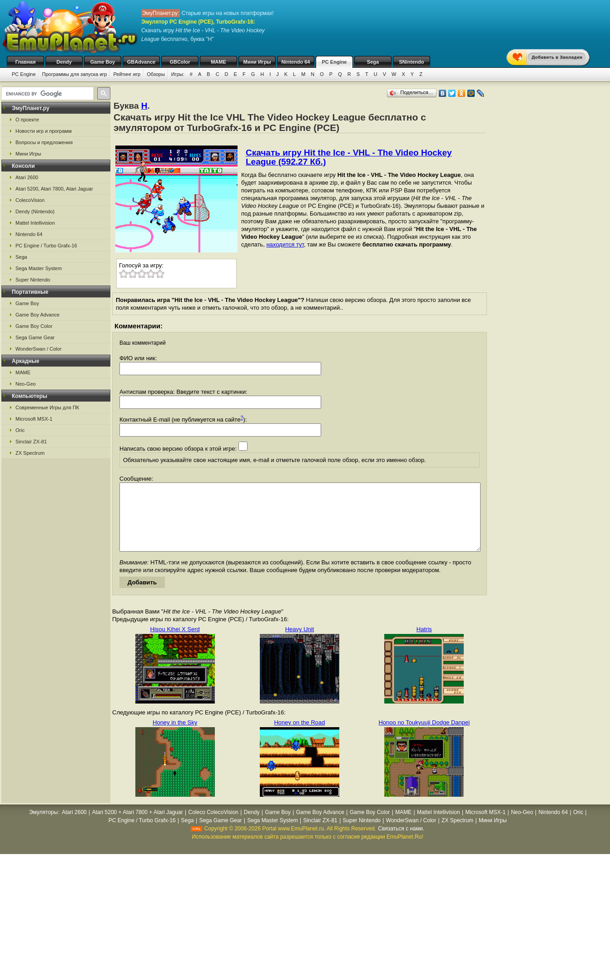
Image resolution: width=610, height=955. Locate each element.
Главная (25, 62)
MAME (218, 62)
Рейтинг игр (126, 74)
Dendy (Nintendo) (35, 211)
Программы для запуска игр (74, 74)
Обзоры (156, 74)
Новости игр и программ (43, 131)
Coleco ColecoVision (213, 826)
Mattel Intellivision (35, 223)
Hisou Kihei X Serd (175, 642)
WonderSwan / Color (38, 349)
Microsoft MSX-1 (33, 419)
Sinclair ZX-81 (31, 441)
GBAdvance (141, 62)
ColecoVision (30, 200)
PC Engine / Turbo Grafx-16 (46, 245)
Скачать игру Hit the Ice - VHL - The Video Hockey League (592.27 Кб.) (349, 157)
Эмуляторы (43, 826)
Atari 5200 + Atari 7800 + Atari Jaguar (137, 826)
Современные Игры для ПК (47, 407)
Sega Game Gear (35, 337)
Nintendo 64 (296, 62)
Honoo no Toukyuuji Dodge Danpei (424, 736)
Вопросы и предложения (44, 142)
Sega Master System (38, 268)
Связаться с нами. (401, 842)
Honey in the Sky (175, 736)
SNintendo (411, 62)
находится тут (285, 244)
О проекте (27, 119)
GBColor (179, 62)
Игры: (177, 74)
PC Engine (334, 62)
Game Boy (102, 62)
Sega (373, 62)
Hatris (424, 642)
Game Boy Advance (37, 314)
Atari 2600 (26, 177)
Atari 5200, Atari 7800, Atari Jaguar (54, 188)
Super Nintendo (32, 279)
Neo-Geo (25, 384)
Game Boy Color (33, 326)
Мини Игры (257, 62)
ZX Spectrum (30, 453)
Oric (20, 430)
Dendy (64, 62)
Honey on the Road (299, 736)
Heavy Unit (299, 642)
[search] (46, 94)
